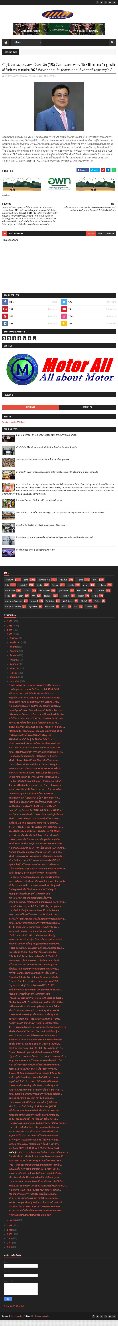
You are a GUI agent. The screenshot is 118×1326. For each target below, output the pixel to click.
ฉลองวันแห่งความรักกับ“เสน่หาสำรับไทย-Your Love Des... (36, 1095)
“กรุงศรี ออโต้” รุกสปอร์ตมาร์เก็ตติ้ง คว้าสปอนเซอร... (34, 1028)
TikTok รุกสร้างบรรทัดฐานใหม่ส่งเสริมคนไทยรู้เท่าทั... (34, 1020)
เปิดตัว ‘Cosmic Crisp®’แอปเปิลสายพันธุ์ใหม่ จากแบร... (35, 824)
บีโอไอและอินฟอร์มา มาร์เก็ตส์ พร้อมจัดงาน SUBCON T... (35, 1116)
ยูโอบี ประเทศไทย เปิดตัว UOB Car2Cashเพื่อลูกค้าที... (34, 970)
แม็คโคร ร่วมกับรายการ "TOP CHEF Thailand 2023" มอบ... (36, 724)
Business (27, 596)
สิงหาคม (14, 661)
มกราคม (14, 1225)
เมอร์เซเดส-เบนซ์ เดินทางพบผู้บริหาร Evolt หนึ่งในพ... (34, 707)
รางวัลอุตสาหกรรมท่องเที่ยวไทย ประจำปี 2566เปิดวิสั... (35, 694)
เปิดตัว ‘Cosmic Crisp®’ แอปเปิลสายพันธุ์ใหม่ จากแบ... (35, 765)
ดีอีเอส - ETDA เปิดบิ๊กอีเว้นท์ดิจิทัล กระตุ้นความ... (32, 699)
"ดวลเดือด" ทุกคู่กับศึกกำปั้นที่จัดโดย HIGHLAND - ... (33, 799)
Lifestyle (71, 591)
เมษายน (14, 678)
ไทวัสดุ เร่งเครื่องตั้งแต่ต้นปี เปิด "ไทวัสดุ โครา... (31, 740)
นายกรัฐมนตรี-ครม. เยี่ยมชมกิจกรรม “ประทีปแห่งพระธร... (36, 715)
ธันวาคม (14, 643)
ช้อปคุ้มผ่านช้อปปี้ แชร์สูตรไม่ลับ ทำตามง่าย (29, 899)
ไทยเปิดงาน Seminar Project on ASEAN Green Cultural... (36, 1003)
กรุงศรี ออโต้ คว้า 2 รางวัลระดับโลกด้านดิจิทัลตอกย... (34, 1087)
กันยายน (14, 656)
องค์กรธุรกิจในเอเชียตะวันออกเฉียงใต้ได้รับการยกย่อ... (34, 1082)
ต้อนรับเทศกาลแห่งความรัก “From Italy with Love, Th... (35, 1016)
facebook (110, 239)
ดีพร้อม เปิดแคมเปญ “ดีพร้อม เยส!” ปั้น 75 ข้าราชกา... (34, 1149)
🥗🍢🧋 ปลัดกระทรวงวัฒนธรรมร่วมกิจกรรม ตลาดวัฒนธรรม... (39, 1157)
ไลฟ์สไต (89, 612)
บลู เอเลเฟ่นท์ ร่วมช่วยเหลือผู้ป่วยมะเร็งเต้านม (30, 903)
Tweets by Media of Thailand (13, 428)
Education (47, 601)
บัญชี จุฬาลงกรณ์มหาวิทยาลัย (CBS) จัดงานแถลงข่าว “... (36, 1053)
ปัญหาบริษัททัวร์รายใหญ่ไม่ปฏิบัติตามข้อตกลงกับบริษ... (35, 949)
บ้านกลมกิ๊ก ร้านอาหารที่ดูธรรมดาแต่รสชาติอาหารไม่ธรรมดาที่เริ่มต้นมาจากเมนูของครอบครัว (57, 477)
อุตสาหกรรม (63, 596)
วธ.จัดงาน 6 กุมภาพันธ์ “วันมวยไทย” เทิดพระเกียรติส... (35, 1195)
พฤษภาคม (15, 674)
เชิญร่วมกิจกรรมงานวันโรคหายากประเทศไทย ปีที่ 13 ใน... (36, 1066)
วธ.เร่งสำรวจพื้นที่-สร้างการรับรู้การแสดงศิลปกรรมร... (35, 1133)
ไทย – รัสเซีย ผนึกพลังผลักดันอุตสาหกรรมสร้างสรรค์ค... (35, 1170)
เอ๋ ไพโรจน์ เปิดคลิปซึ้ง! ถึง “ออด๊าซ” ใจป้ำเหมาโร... (33, 1124)
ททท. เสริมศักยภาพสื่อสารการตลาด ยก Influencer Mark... (36, 757)
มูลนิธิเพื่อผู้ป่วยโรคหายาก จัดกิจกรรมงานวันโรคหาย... (34, 870)
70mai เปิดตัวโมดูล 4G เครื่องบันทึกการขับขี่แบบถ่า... (34, 782)
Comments (87, 413)
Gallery (97, 607)
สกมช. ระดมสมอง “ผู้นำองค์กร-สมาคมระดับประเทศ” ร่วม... (37, 907)
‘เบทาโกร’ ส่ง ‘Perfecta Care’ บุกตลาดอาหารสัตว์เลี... (34, 986)
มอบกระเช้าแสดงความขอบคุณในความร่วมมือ (31, 936)
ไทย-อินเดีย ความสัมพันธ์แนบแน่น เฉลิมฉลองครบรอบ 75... (37, 1162)
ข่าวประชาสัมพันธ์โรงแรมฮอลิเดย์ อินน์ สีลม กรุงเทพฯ (34, 1183)
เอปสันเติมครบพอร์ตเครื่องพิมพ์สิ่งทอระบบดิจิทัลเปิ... (33, 811)
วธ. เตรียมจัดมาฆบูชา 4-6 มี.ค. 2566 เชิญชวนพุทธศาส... (36, 911)
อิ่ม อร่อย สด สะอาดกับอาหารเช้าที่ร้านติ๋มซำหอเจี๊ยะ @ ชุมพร (42, 465)
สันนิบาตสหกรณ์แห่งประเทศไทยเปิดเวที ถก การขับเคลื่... (35, 749)
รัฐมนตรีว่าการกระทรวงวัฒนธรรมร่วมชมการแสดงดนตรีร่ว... (38, 1061)
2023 (10, 640)
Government (81, 596)
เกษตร (85, 591)
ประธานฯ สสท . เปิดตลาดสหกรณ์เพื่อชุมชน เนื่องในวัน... (36, 774)
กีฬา (7, 591)
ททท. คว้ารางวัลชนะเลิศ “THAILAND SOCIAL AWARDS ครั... (36, 815)
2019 (9, 1244)
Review (95, 601)
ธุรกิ (75, 612)
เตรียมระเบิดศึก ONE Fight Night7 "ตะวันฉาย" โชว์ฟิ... (35, 1024)
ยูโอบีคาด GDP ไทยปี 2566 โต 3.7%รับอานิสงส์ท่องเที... (35, 1153)
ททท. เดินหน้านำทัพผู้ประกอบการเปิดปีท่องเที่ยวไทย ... (34, 928)
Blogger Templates (42, 1321)
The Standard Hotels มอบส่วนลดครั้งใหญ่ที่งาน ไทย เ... (35, 690)
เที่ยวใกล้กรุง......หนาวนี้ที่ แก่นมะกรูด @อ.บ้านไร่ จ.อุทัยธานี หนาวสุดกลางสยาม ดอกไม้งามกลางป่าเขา (60, 518)
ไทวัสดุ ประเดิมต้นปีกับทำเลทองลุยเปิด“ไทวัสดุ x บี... (33, 895)
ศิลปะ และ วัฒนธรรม (13, 607)
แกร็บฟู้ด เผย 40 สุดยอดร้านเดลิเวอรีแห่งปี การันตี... (33, 828)
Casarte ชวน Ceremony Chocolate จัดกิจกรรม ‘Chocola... (36, 832)
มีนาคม (13, 682)
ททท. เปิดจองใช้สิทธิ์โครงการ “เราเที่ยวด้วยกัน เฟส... (34, 920)
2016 (9, 1252)
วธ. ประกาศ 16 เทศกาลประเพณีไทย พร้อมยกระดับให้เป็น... (37, 1187)
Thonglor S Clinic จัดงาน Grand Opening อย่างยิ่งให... (34, 982)
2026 (10, 627)
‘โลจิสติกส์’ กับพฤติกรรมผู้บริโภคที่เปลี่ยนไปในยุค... (33, 1199)
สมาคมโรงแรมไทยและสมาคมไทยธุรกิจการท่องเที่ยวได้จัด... (37, 924)
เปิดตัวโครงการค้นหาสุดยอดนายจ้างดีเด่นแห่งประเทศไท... (36, 861)
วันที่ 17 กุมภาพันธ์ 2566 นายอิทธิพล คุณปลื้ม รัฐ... (33, 941)
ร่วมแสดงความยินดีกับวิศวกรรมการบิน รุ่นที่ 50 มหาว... (35, 1107)
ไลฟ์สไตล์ (9, 585)
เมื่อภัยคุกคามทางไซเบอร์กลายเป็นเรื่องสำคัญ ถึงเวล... (34, 803)
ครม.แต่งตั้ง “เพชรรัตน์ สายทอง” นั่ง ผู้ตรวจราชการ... (34, 1174)
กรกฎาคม (15, 665)
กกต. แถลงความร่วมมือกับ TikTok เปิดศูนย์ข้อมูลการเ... (35, 778)
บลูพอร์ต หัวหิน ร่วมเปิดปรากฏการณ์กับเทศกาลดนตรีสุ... (35, 703)
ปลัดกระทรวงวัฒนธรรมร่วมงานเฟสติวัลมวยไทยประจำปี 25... (38, 1191)
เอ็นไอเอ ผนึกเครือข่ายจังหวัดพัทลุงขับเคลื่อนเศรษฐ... (34, 974)
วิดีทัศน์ (84, 607)
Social (7, 601)
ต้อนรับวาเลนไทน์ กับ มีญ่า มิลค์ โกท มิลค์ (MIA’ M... (33, 1112)
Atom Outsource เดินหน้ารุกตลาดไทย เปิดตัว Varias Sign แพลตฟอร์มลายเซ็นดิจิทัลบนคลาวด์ (54, 543)
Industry (81, 601)
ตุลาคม (13, 652)
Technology (65, 601)
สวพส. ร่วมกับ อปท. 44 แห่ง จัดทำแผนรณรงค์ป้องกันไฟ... (36, 1178)
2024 (10, 635)
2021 (9, 1235)
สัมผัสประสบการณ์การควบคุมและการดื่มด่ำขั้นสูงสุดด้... (35, 891)
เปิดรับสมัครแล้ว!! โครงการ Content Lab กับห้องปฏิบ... (35, 1037)
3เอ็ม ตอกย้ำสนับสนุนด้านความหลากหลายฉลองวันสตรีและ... (38, 874)
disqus (100, 239)
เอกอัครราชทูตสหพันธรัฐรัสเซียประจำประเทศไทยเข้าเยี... (36, 1208)
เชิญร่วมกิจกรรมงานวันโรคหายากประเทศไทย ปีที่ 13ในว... (36, 866)
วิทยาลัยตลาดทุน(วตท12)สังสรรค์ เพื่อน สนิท (30, 1220)
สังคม (95, 585)
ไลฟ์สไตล (50, 607)
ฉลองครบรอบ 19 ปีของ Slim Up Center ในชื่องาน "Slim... (36, 1166)
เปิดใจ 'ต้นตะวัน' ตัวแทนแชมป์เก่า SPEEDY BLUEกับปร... (35, 1049)
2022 (10, 1231)
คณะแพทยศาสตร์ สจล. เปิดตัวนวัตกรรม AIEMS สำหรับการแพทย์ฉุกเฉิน (46, 440)
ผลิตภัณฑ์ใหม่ (44, 585)
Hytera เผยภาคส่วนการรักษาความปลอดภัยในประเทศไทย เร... (38, 1032)
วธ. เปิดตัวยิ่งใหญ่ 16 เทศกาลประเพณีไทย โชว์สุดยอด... (35, 916)
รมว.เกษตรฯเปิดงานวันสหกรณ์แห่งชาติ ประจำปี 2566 (34, 753)
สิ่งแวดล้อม (99, 596)
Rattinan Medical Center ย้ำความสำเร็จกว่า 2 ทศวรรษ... (36, 790)
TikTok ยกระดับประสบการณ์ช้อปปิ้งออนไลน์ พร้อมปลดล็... (36, 953)
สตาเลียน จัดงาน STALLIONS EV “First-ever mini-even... (35, 1212)
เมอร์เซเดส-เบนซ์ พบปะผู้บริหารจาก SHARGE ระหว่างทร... (36, 849)
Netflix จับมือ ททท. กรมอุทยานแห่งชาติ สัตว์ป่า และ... (34, 932)
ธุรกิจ (26, 585)
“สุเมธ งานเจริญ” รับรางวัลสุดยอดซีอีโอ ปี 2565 (31, 991)
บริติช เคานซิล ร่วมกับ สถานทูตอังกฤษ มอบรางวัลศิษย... (35, 1012)
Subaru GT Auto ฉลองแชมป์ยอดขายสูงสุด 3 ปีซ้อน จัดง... (36, 1078)
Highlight (30, 413)
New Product (10, 596)
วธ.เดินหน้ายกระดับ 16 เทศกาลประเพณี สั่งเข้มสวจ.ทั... (35, 711)
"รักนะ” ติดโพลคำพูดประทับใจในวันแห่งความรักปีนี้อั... (35, 1057)
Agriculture (33, 612)
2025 (10, 631)
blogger (91, 239)
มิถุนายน (14, 669)
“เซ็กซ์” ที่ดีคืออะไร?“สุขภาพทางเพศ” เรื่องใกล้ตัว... (33, 978)
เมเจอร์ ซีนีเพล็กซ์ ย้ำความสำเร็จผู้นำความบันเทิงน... (34, 728)
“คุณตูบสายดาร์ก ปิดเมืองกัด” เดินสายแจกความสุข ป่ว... (35, 857)
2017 (9, 1248)
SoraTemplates (17, 1321)
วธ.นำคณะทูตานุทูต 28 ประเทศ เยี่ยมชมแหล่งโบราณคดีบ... (37, 853)
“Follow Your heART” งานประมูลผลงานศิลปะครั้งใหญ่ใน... (36, 1007)
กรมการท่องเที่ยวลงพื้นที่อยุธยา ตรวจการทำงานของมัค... (35, 795)
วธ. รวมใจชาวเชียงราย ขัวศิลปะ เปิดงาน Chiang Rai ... (35, 770)
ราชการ (80, 585)
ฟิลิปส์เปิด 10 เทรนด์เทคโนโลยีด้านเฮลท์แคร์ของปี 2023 (35, 736)
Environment (49, 612)
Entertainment (44, 596)
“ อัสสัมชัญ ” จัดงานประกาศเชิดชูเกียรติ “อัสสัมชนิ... (34, 961)
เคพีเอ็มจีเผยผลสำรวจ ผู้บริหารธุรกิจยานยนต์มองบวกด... (35, 995)
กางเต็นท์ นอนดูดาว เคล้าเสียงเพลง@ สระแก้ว (35, 555)
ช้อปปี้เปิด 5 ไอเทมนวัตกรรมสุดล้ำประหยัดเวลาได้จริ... (34, 807)
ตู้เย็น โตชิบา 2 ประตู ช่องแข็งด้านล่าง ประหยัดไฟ (33, 878)
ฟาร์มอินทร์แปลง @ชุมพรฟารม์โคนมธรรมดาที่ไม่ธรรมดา (41, 530)
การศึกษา (51, 81)
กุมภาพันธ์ (15, 687)
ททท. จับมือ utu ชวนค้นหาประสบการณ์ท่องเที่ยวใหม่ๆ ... (35, 1099)
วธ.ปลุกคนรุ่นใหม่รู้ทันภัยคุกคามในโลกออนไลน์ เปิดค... (35, 882)
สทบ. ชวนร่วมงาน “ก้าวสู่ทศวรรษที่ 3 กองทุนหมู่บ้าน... (34, 1203)
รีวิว (33, 601)
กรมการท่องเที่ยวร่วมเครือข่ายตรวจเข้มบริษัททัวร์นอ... (34, 1137)
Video (64, 612)
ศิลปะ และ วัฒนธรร (13, 612)
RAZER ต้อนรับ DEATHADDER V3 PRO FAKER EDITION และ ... (37, 732)
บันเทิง (39, 591)
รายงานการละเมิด (14, 1312)
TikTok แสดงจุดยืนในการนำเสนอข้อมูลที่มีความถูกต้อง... (35, 845)
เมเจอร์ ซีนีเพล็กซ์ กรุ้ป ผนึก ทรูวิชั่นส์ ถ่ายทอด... (31, 1103)
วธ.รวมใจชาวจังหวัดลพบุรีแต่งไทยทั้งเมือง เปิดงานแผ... (35, 1070)
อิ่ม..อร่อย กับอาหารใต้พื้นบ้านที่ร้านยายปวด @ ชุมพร (39, 505)
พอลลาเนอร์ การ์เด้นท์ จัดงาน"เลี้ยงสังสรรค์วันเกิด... (33, 1074)
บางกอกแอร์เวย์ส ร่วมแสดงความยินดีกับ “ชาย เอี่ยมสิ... (35, 966)
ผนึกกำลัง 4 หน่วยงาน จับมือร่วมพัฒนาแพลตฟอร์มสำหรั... (36, 1045)
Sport (21, 601)
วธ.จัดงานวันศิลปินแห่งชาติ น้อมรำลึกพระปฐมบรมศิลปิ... (36, 786)
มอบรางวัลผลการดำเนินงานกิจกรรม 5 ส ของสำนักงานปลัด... (38, 886)
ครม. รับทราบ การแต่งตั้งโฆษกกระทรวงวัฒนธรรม (33, 1041)
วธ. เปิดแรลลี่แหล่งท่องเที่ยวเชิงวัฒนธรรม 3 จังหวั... (33, 761)
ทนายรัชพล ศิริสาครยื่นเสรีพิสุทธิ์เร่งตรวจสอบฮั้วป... (33, 957)
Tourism (55, 591)
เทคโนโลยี (23, 591)
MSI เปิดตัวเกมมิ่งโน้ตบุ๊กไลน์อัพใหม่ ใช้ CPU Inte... (32, 745)
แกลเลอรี (34, 607)
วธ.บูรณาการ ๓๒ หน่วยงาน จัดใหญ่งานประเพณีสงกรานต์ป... (38, 1128)
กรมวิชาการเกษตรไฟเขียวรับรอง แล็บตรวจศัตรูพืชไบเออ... (37, 820)
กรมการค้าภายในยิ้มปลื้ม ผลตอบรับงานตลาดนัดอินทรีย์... (36, 1216)
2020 (10, 1239)
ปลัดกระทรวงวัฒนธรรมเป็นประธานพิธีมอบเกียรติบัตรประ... (37, 720)
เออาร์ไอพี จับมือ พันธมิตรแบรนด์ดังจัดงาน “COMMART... (35, 836)
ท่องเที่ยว (63, 585)
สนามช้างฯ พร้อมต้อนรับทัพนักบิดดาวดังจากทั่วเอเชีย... (35, 841)
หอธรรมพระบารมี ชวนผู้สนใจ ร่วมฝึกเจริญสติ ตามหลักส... (36, 945)
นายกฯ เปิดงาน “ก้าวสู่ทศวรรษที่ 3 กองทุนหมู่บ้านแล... (34, 1120)
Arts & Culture (68, 607)
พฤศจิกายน (15, 648)
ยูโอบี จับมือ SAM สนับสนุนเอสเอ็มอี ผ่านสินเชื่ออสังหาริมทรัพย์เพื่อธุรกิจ (46, 452)
